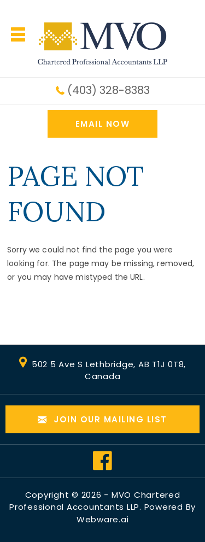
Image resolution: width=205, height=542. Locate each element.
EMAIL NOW (102, 123)
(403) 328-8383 (108, 90)
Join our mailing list (102, 420)
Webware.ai (103, 519)
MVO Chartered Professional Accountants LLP (94, 501)
